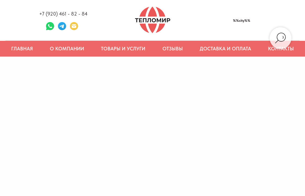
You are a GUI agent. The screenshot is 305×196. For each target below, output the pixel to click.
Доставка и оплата (225, 48)
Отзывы (172, 48)
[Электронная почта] (74, 26)
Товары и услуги (123, 48)
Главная (22, 48)
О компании (67, 48)
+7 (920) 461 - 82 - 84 (63, 14)
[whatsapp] (50, 26)
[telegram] (62, 26)
